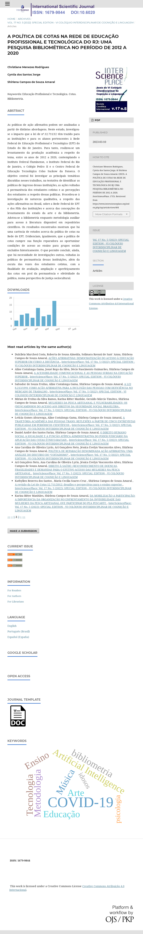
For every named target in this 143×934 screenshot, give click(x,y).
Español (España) (18, 637)
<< (8, 517)
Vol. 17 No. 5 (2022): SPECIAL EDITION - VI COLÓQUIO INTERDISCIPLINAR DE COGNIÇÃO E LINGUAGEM (70, 22)
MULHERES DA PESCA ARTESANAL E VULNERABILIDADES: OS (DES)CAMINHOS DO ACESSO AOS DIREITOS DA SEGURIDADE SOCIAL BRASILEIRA (71, 404)
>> (23, 517)
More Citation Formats (108, 214)
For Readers (14, 590)
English (12, 626)
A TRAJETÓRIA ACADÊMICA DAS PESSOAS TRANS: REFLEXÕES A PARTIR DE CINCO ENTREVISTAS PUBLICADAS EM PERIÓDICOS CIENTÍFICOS (75, 421)
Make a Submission (23, 530)
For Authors (14, 596)
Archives (24, 18)
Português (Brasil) (18, 631)
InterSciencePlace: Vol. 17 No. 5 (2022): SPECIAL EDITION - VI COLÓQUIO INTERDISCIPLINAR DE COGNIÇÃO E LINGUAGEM (75, 363)
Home (11, 18)
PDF (97, 120)
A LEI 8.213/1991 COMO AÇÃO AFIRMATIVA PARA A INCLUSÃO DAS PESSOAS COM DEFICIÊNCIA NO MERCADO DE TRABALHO (74, 387)
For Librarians (15, 601)
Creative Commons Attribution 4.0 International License (111, 303)
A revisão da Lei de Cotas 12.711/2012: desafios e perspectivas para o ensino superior (69, 484)
